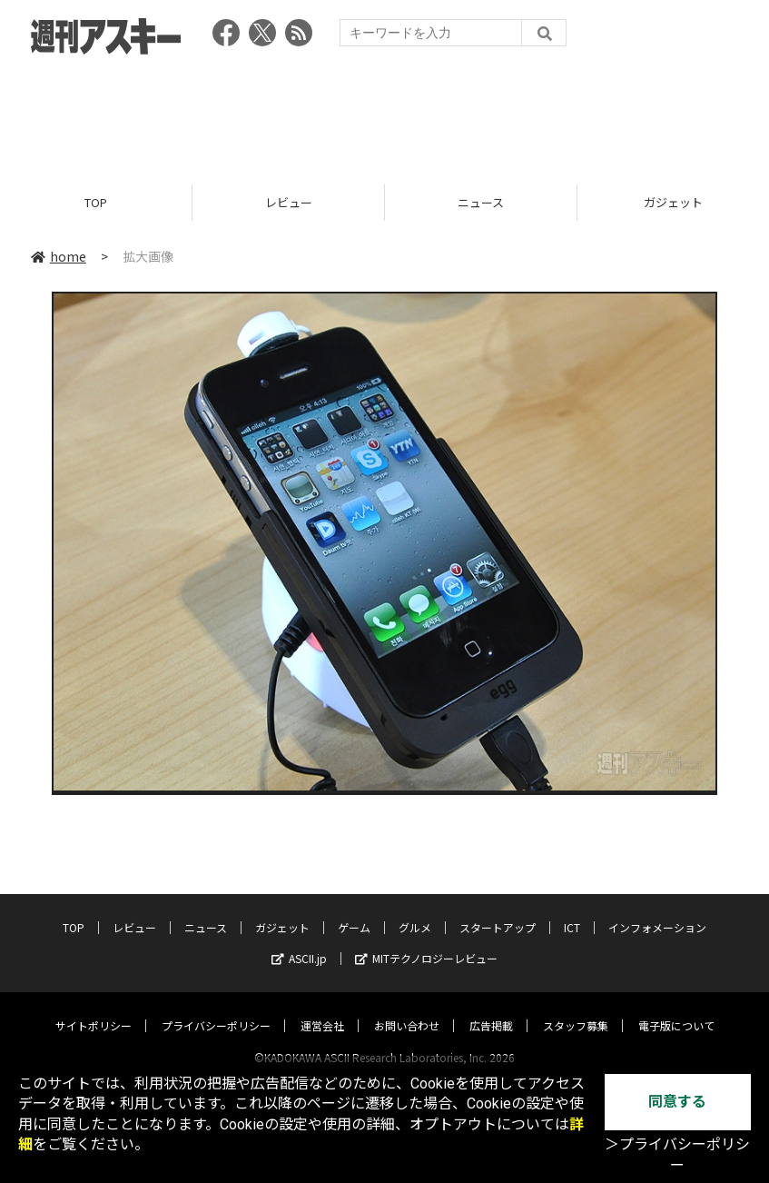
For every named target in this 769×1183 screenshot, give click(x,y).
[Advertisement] (384, 113)
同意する (677, 1101)
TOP (95, 202)
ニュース (481, 202)
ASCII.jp (299, 941)
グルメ (415, 910)
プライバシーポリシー (216, 1008)
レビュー (288, 202)
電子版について (676, 1008)
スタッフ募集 (575, 1008)
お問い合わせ (406, 1008)
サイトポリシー (93, 1008)
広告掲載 (491, 1008)
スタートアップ (497, 910)
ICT (572, 910)
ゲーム (354, 910)
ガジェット (282, 910)
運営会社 (322, 1008)
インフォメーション (657, 910)
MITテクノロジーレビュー (426, 941)
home (58, 256)
